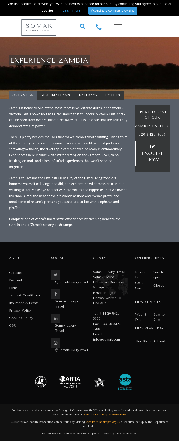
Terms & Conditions (24, 295)
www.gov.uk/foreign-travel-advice (104, 414)
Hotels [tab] (112, 95)
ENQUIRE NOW (153, 153)
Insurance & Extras (24, 303)
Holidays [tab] (87, 95)
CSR (12, 326)
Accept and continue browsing (113, 10)
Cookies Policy (21, 318)
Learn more (71, 10)
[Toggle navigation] (118, 27)
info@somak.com (106, 340)
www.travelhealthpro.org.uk (103, 422)
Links (13, 288)
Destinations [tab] (55, 95)
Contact (15, 273)
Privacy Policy (20, 310)
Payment (15, 280)
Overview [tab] (23, 95)
